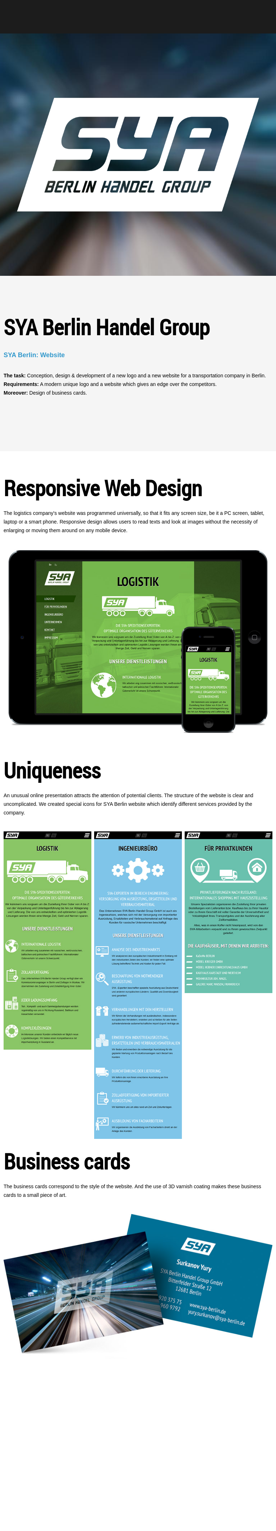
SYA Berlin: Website (34, 355)
